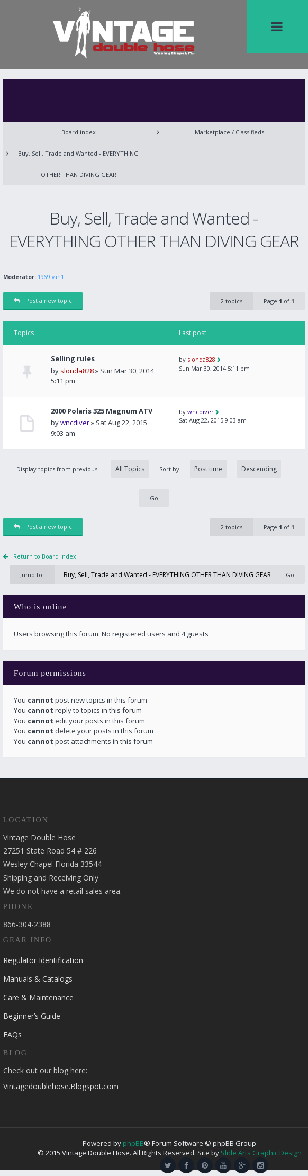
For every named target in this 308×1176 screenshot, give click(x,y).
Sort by (220, 469)
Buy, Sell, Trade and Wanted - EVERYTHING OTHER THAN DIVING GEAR (78, 163)
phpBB (133, 1143)
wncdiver (74, 422)
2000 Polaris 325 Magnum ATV (101, 411)
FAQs (12, 1034)
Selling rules (73, 358)
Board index (78, 132)
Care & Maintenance (38, 997)
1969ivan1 (51, 277)
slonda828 (77, 370)
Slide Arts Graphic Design (261, 1152)
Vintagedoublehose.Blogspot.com (61, 1086)
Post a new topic (43, 300)
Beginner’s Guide (31, 1016)
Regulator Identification (43, 960)
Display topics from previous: (82, 469)
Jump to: (32, 575)
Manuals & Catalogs (38, 979)
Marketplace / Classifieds (229, 132)
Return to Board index (44, 556)
